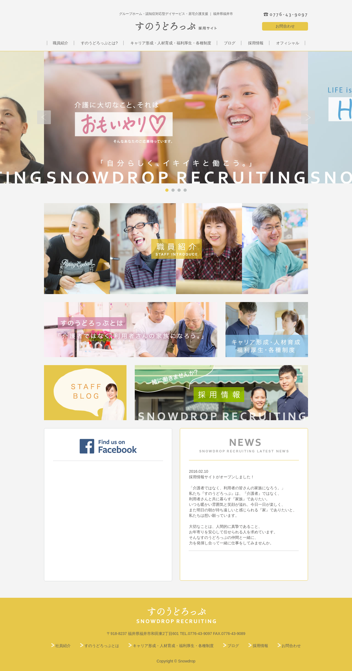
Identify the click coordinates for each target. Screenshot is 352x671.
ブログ (229, 43)
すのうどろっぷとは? (99, 43)
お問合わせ (285, 26)
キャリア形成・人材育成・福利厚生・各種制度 (170, 43)
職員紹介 (60, 43)
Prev (44, 117)
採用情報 (255, 43)
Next (308, 117)
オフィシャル (287, 43)
